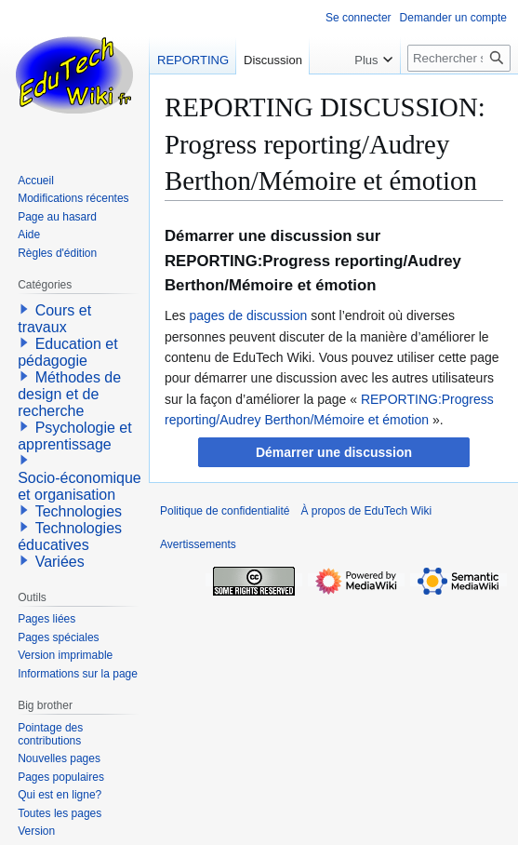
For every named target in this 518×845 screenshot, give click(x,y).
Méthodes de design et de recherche (69, 394)
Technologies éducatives (70, 536)
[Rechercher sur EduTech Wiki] (459, 58)
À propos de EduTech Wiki (366, 510)
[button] (333, 452)
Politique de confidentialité (224, 510)
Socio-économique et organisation (79, 486)
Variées (60, 562)
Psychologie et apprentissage (75, 436)
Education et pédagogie (67, 352)
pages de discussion (248, 315)
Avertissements (198, 544)
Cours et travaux (54, 318)
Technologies (78, 511)
